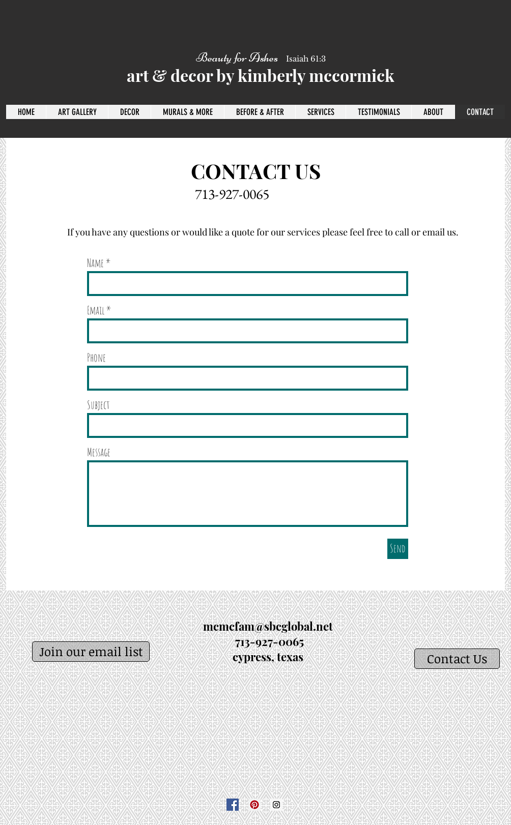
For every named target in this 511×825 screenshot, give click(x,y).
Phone (96, 357)
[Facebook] (232, 805)
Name (95, 263)
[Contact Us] (457, 659)
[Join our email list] (91, 651)
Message (98, 452)
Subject (98, 404)
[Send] (397, 549)
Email (95, 310)
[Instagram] (276, 805)
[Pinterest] (254, 805)
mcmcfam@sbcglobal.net (268, 626)
